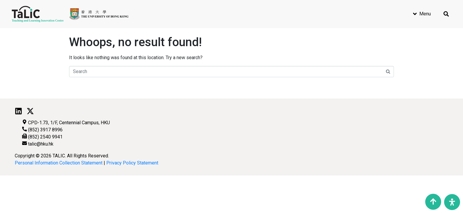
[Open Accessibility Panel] (452, 202)
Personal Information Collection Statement (58, 163)
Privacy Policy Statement (132, 163)
